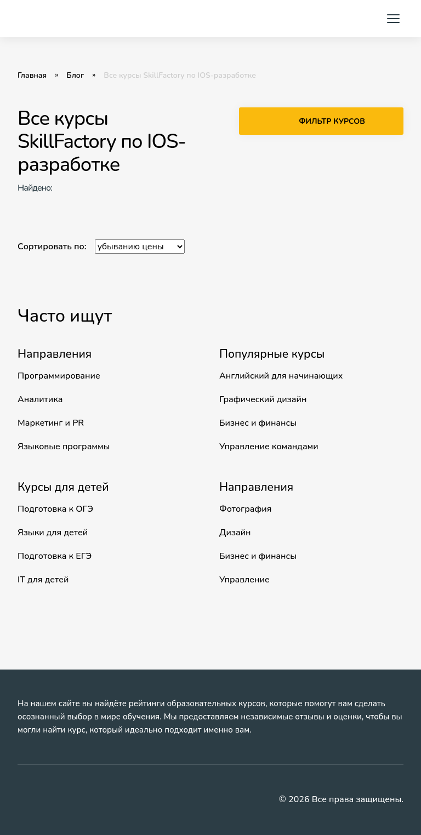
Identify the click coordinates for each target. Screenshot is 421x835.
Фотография (245, 509)
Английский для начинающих (281, 376)
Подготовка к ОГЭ (55, 509)
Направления (55, 354)
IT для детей (43, 580)
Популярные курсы (272, 354)
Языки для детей (53, 533)
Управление (244, 580)
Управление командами (268, 447)
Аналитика (40, 399)
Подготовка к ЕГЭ (55, 556)
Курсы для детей (63, 487)
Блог (75, 75)
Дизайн (235, 533)
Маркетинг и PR (51, 423)
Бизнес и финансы (258, 423)
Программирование (59, 376)
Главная (32, 75)
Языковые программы (64, 447)
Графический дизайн (262, 399)
